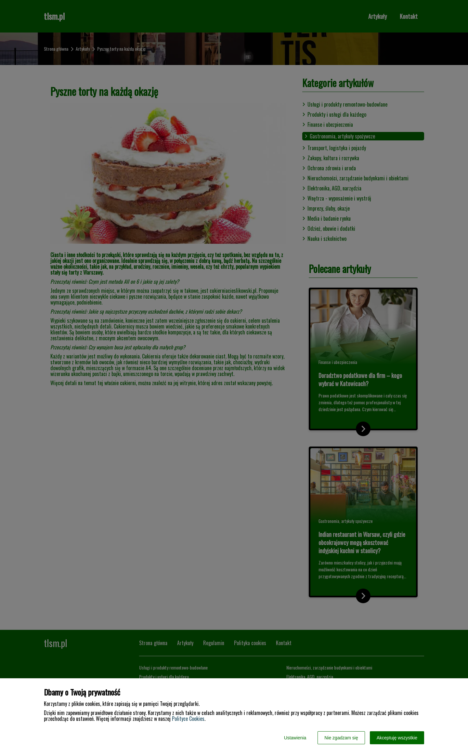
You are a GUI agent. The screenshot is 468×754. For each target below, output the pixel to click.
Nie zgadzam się (341, 737)
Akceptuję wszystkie (397, 737)
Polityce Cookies (188, 718)
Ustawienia (295, 737)
